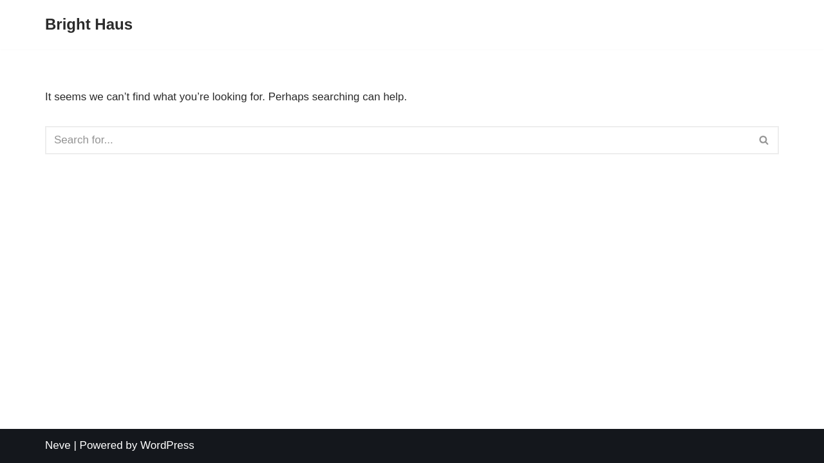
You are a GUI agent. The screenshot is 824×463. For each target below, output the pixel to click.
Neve (58, 445)
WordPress (167, 445)
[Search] (397, 140)
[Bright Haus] (89, 25)
